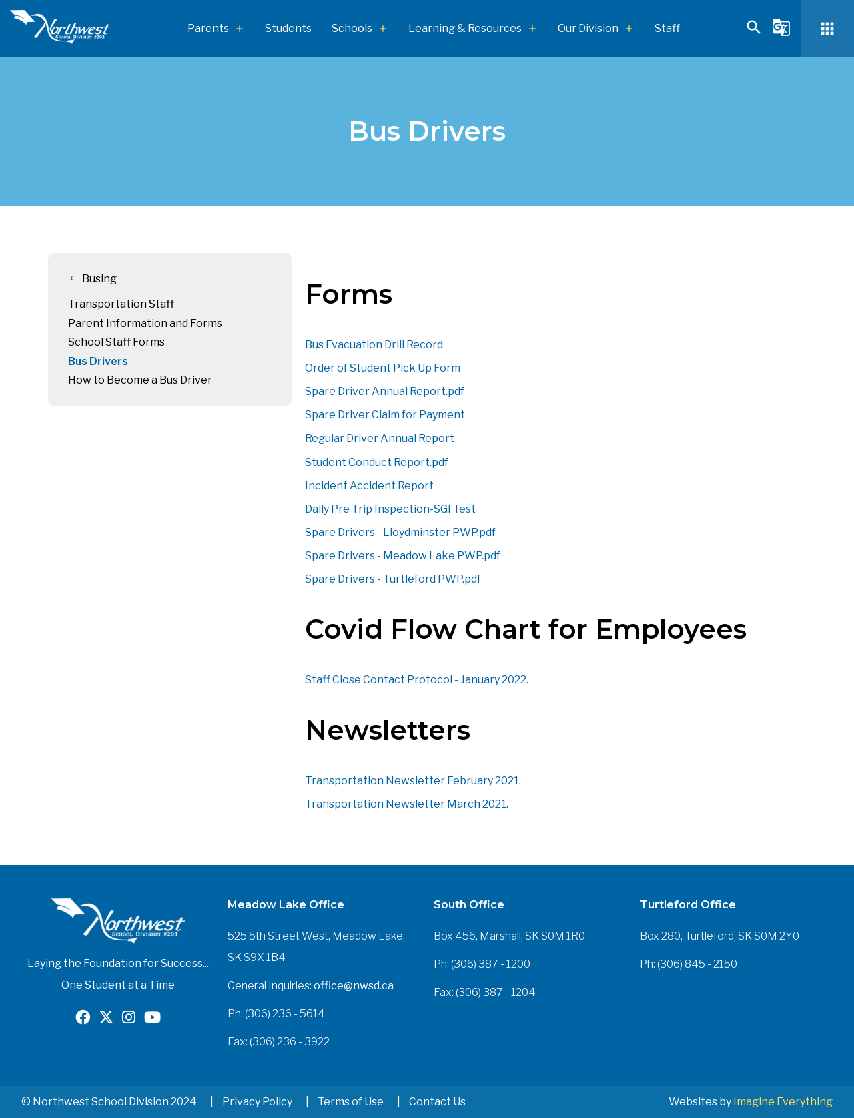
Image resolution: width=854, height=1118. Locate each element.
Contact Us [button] (437, 1101)
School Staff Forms (116, 342)
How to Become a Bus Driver (140, 380)
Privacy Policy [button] (257, 1101)
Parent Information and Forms (145, 323)
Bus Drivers (98, 361)
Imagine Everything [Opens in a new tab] (783, 1101)
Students (288, 28)
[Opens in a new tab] (82, 1019)
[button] (754, 33)
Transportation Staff (121, 304)
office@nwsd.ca (354, 985)
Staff (667, 28)
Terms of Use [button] (351, 1101)
